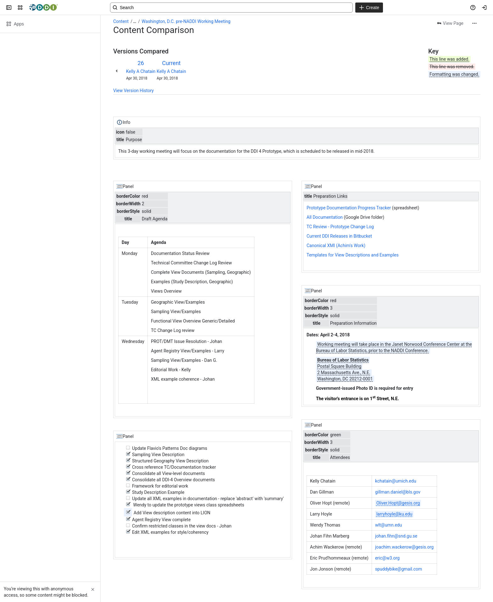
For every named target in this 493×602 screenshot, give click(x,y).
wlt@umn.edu (388, 524)
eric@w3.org (387, 558)
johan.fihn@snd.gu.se (396, 535)
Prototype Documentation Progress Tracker (349, 207)
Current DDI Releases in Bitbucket (339, 236)
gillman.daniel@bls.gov (397, 491)
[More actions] (474, 23)
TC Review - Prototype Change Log (340, 226)
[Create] (369, 8)
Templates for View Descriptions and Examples (353, 254)
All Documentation (325, 217)
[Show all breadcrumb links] (134, 21)
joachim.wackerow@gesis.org (404, 547)
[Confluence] (43, 8)
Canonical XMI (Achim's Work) (336, 245)
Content (121, 21)
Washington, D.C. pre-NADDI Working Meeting (186, 21)
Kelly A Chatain (140, 71)
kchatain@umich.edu (395, 480)
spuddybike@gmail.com (398, 569)
